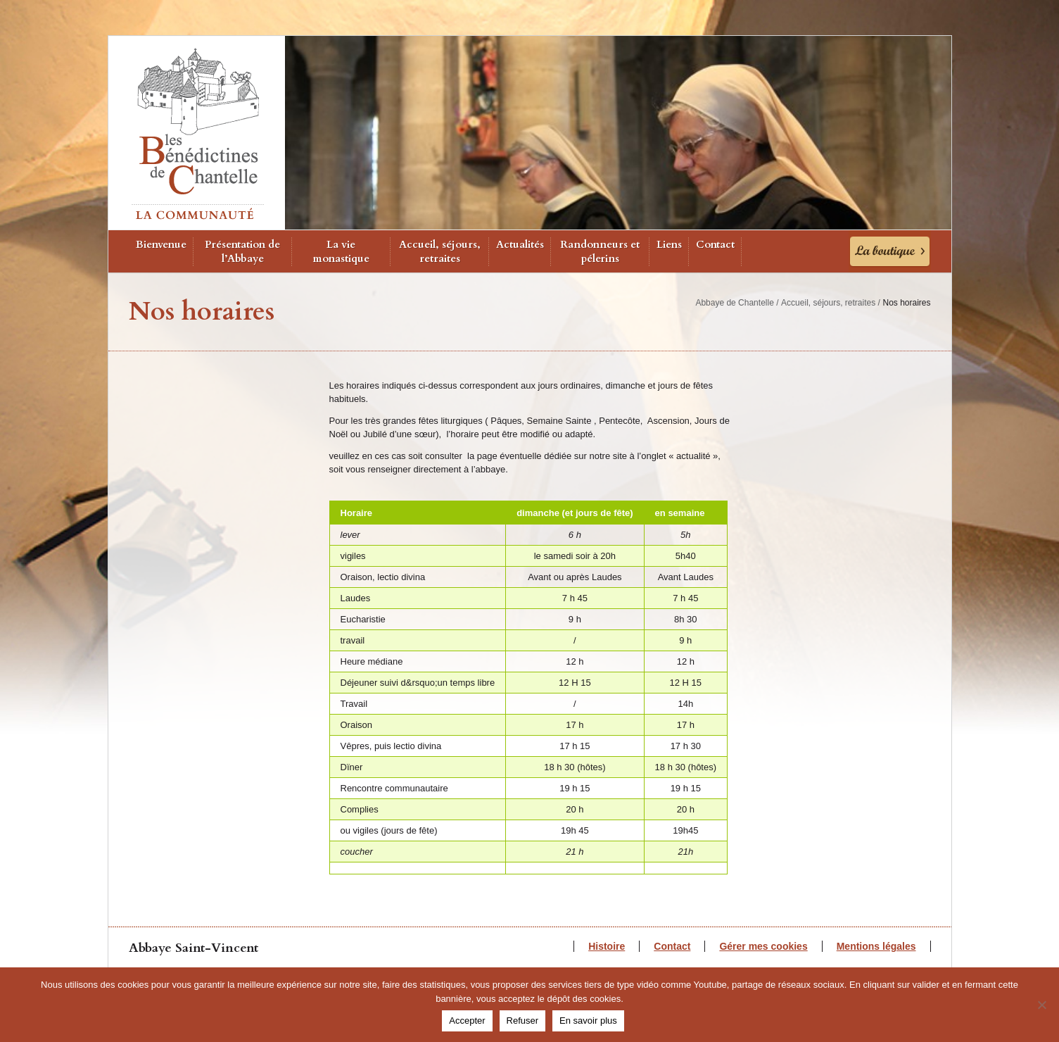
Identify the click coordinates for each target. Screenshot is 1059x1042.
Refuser (523, 1020)
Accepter (467, 1020)
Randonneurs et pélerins (600, 251)
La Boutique (890, 251)
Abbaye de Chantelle (734, 303)
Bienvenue (161, 244)
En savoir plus (588, 1020)
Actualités (520, 244)
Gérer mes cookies (763, 946)
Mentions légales (876, 946)
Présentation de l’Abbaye (242, 251)
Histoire (606, 946)
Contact (715, 244)
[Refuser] (1041, 1005)
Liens (669, 244)
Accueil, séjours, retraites (440, 251)
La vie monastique (341, 251)
